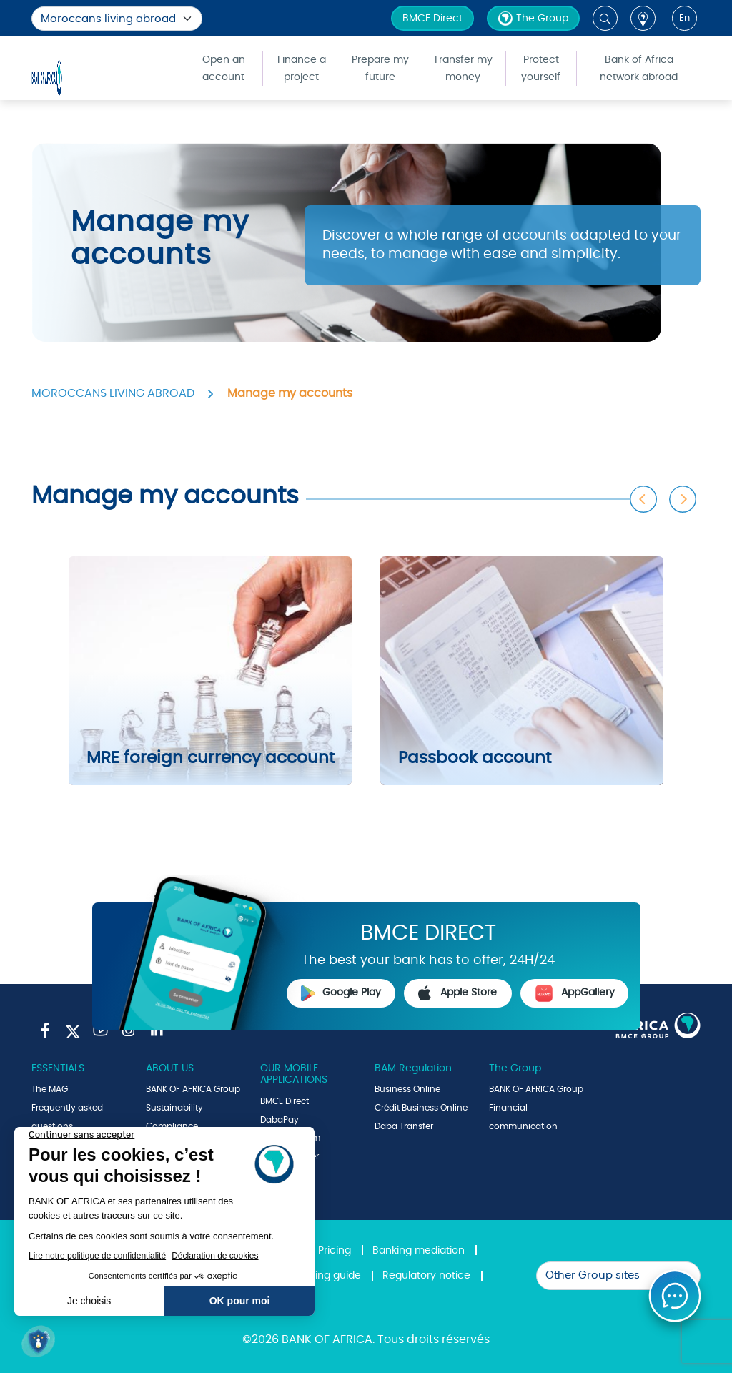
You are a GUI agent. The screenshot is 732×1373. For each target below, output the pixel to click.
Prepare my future (380, 68)
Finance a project (301, 68)
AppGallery (575, 993)
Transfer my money (463, 68)
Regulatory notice (426, 1276)
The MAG (49, 1089)
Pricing (334, 1251)
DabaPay (279, 1120)
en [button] (684, 18)
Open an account (223, 68)
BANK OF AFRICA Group (193, 1089)
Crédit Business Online (421, 1107)
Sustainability (174, 1107)
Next (683, 500)
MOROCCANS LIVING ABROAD (112, 393)
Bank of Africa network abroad (639, 68)
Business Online (407, 1089)
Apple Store (457, 993)
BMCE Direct (432, 19)
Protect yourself (540, 68)
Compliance (172, 1126)
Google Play (341, 993)
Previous (644, 500)
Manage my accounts (289, 393)
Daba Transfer (404, 1126)
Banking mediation (418, 1251)
